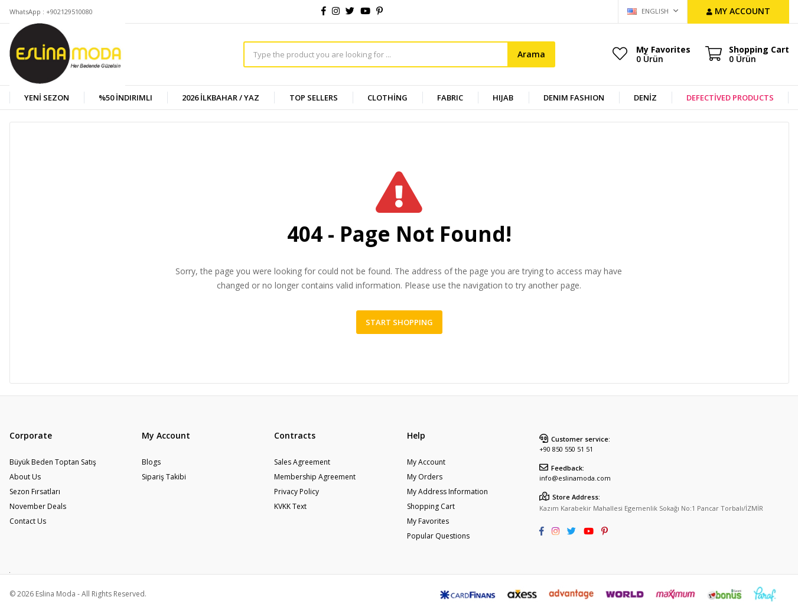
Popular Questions (438, 536)
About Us (25, 477)
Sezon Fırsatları (34, 491)
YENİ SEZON (46, 97)
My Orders (424, 477)
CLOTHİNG (387, 97)
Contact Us (27, 521)
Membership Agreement (315, 477)
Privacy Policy (296, 491)
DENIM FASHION (573, 97)
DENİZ (645, 97)
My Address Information (447, 491)
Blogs (151, 462)
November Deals (37, 506)
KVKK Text (290, 506)
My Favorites (663, 54)
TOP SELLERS (313, 97)
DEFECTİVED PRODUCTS (730, 97)
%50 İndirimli (125, 97)
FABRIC (450, 97)
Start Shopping (399, 322)
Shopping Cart (431, 506)
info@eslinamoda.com (575, 477)
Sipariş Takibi (164, 477)
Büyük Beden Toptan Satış (52, 462)
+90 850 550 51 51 (566, 449)
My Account (426, 462)
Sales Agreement (302, 462)
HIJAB (503, 97)
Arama (531, 54)
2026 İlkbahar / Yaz (220, 97)
